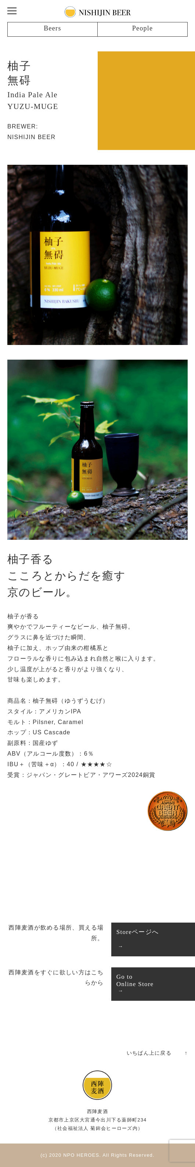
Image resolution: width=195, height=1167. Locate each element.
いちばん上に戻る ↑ (157, 1053)
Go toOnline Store (135, 980)
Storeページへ (137, 931)
